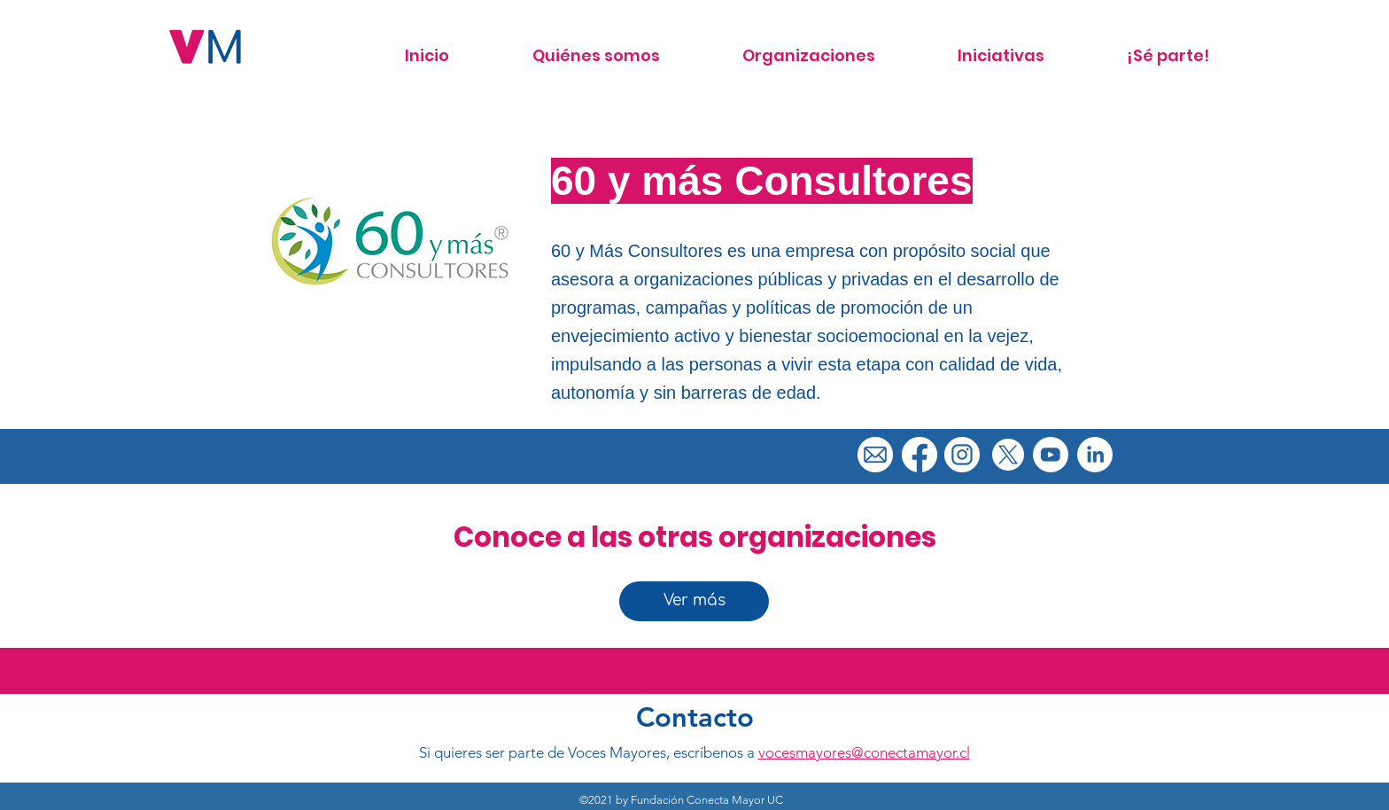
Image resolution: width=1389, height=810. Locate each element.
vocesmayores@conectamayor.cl (864, 752)
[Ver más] (694, 601)
